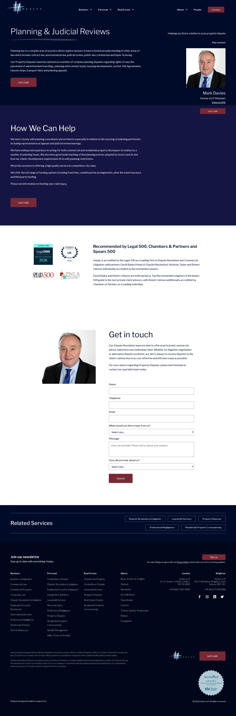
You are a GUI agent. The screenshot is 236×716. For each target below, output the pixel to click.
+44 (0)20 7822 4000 (179, 589)
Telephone (114, 397)
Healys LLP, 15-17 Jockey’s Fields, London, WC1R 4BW (175, 581)
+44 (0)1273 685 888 (215, 589)
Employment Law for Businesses (20, 607)
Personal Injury (55, 605)
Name (112, 384)
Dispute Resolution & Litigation (145, 518)
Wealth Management (57, 630)
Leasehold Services (182, 518)
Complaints (126, 621)
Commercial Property (21, 589)
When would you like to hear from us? (129, 425)
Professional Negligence (161, 527)
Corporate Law (17, 594)
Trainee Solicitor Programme (135, 610)
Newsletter (126, 589)
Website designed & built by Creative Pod (28, 701)
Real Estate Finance (20, 625)
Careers (125, 605)
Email (112, 411)
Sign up (214, 557)
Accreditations (128, 594)
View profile (219, 102)
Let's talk (212, 111)
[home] (24, 7)
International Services (21, 614)
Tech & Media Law (19, 630)
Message (114, 438)
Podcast (124, 584)
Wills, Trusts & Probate (58, 635)
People (197, 9)
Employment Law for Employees (63, 589)
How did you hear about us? (124, 460)
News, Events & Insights (133, 578)
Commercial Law (18, 584)
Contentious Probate (57, 579)
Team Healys (127, 600)
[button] (85, 9)
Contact (216, 9)
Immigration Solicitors (58, 594)
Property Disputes (211, 518)
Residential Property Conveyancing (203, 527)
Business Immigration (21, 579)
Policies (124, 615)
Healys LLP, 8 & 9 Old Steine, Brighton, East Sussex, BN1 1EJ (210, 581)
